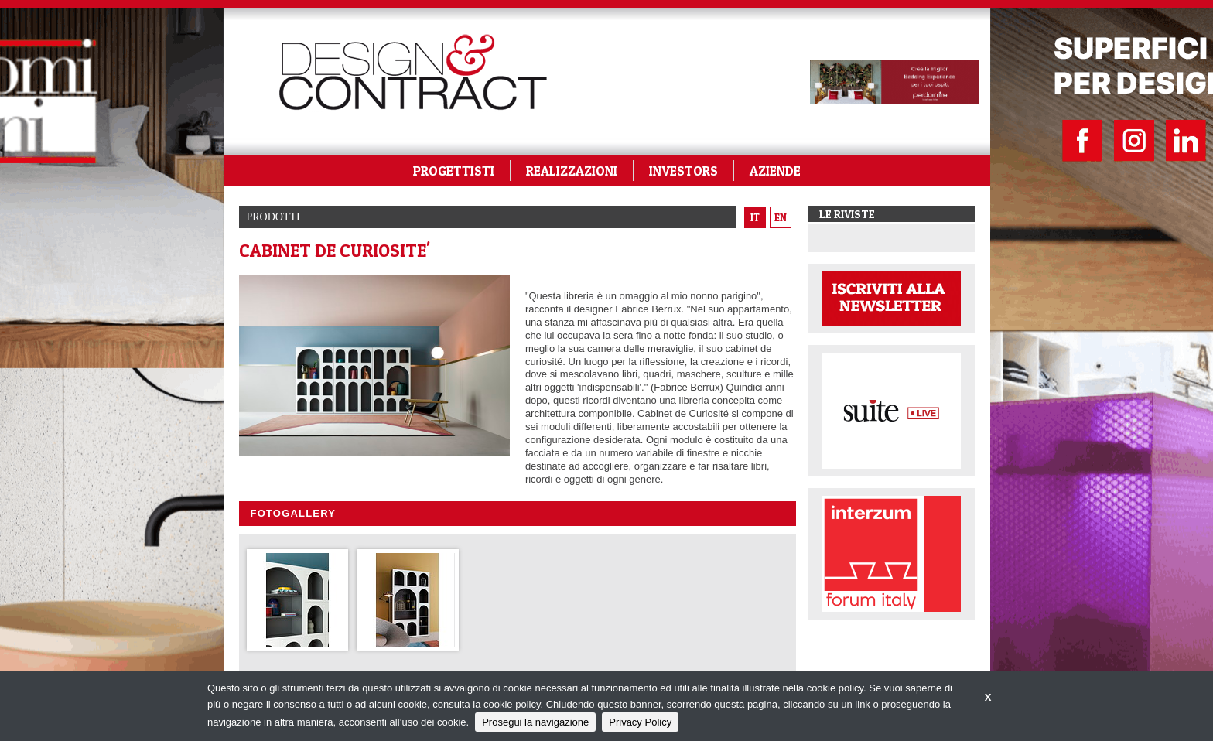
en (780, 217)
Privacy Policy (640, 722)
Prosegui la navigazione (535, 722)
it (755, 217)
